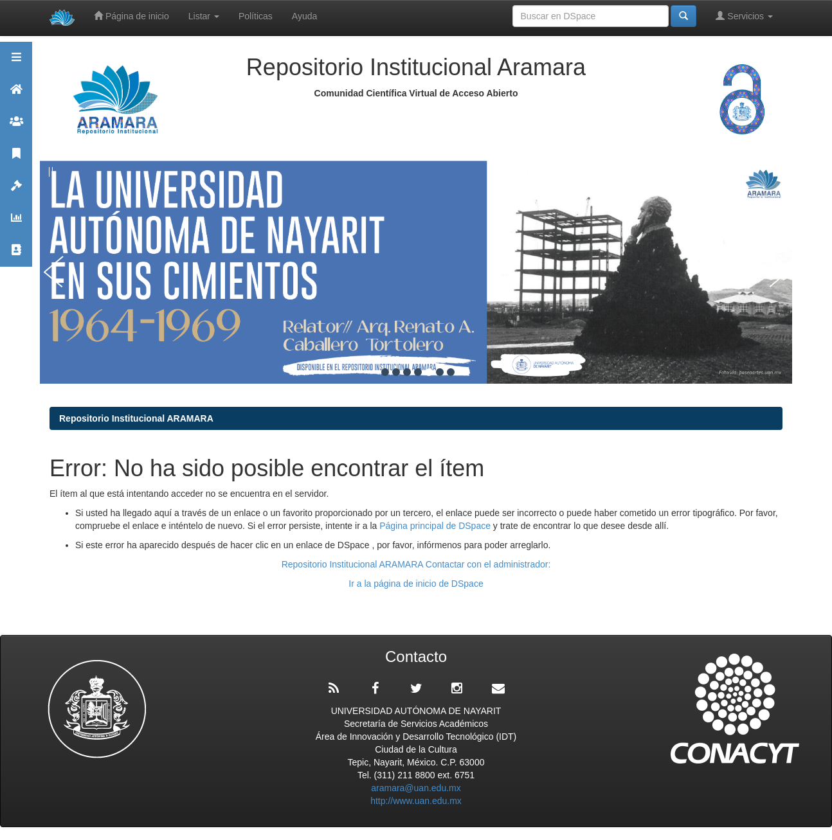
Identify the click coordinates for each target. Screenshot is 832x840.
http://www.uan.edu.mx (416, 801)
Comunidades (16, 127)
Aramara (16, 95)
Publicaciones (16, 159)
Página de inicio (131, 15)
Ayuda (304, 16)
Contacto (16, 255)
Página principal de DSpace (436, 526)
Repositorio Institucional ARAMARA (136, 418)
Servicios (744, 15)
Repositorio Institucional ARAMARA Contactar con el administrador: (416, 564)
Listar (203, 16)
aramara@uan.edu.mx (416, 788)
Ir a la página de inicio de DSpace (415, 583)
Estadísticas (16, 223)
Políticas (256, 16)
